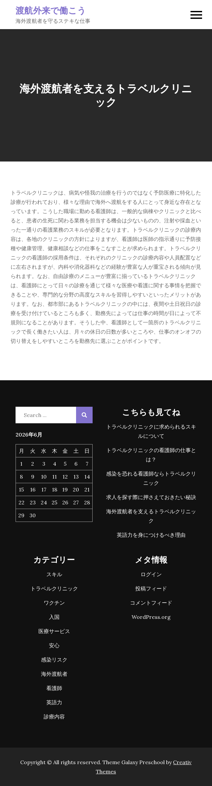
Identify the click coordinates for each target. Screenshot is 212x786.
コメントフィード (151, 602)
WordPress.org (151, 617)
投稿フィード (151, 588)
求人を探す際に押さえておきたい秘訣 (151, 497)
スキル (54, 574)
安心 (54, 645)
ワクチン (54, 602)
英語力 (54, 702)
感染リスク (54, 659)
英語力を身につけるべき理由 (151, 535)
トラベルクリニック (54, 588)
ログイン (151, 574)
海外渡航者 (54, 673)
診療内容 (54, 716)
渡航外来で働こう (51, 10)
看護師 (54, 688)
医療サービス (54, 631)
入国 (54, 617)
